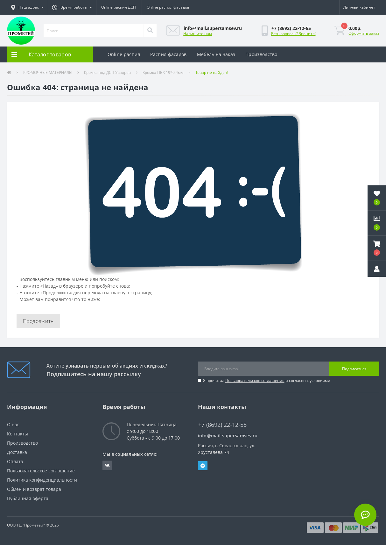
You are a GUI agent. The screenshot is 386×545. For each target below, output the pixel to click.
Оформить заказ (363, 33)
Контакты (17, 434)
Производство (261, 54)
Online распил (124, 54)
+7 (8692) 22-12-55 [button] (222, 424)
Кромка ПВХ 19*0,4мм (163, 72)
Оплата (15, 461)
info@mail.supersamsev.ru (228, 436)
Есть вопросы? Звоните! (293, 33)
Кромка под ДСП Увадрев (107, 72)
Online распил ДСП (118, 7)
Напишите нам (197, 33)
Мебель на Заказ (216, 54)
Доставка (17, 452)
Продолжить (38, 321)
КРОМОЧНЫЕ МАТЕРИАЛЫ (47, 72)
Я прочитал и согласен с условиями (266, 380)
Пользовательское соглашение (254, 380)
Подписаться (354, 368)
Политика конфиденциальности (42, 480)
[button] (27, 7)
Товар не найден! (211, 72)
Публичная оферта (27, 498)
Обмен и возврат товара (34, 489)
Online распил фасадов (168, 7)
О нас (13, 424)
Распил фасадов (168, 54)
